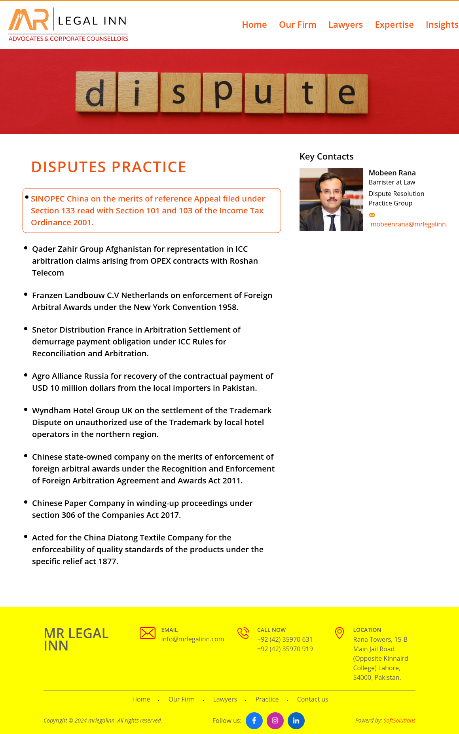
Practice (267, 699)
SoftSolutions (399, 720)
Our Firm (298, 24)
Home (254, 24)
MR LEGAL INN (76, 639)
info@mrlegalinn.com (192, 639)
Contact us (312, 699)
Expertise (394, 24)
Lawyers (345, 24)
